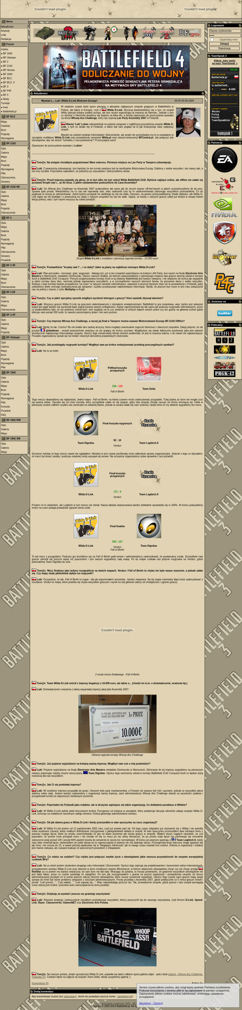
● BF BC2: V (8, 82)
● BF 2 (4, 61)
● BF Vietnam (8, 57)
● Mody (5, 99)
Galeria (5, 152)
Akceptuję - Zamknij (151, 1003)
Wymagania (7, 138)
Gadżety (5, 126)
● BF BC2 (6, 78)
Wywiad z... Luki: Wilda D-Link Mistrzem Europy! (69, 100)
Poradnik (6, 260)
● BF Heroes (8, 70)
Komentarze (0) (40, 983)
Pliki (3, 173)
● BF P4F (6, 90)
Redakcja (6, 39)
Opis (3, 148)
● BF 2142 (6, 66)
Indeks (4, 49)
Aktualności (7, 26)
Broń (3, 130)
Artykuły (5, 30)
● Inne (4, 107)
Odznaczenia (8, 177)
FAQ (3, 415)
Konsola (5, 406)
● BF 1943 (6, 74)
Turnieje (5, 103)
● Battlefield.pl (8, 111)
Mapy (4, 121)
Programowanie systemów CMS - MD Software (121, 1003)
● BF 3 (4, 86)
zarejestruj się (125, 996)
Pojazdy (5, 134)
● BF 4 (4, 95)
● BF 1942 (6, 53)
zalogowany (70, 996)
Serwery (5, 181)
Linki (3, 35)
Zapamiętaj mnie (229, 39)
